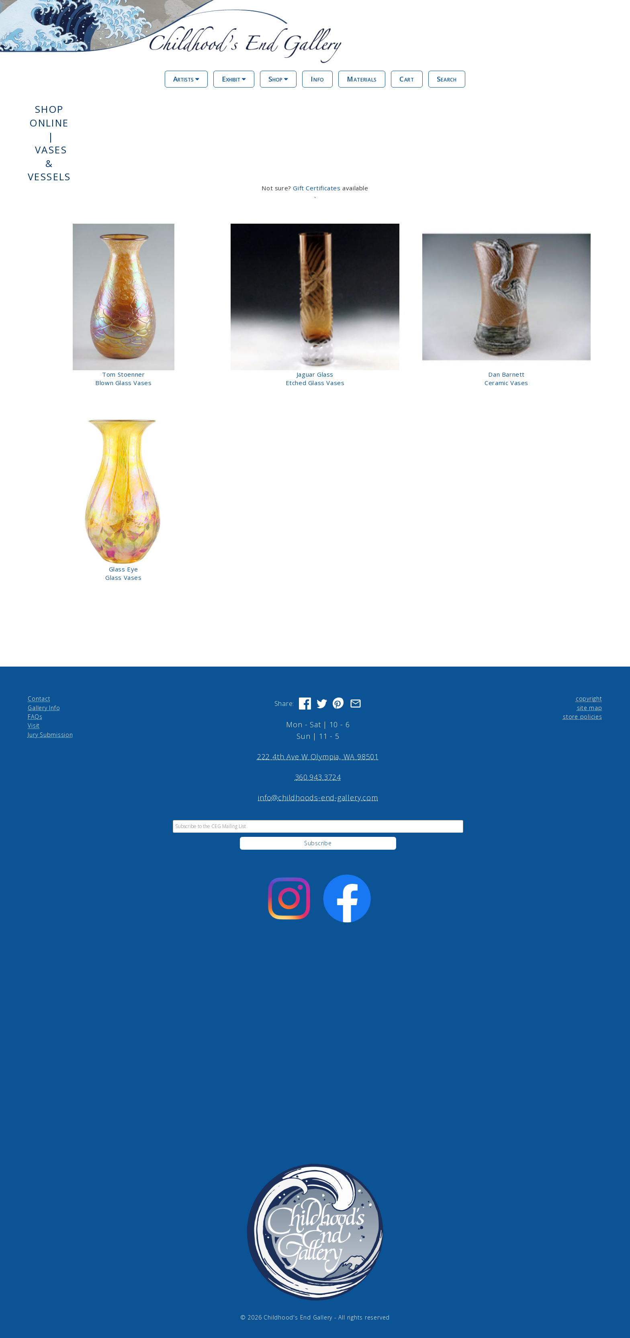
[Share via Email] (356, 704)
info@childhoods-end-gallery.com (318, 797)
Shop (278, 79)
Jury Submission (50, 734)
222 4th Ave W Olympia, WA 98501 (318, 756)
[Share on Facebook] (305, 704)
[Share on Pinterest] (339, 704)
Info (317, 79)
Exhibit (234, 79)
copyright (589, 698)
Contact (39, 698)
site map (589, 708)
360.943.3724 (318, 777)
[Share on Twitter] (322, 704)
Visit (34, 725)
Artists (186, 79)
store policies (582, 716)
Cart (406, 79)
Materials (362, 79)
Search (447, 79)
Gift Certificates (316, 188)
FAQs (35, 716)
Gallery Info (44, 708)
